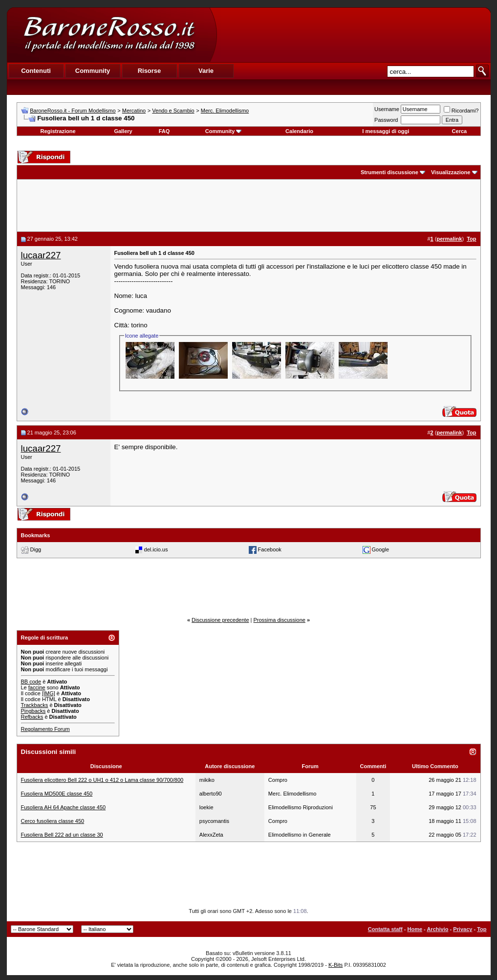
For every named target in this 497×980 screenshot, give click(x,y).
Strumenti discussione (389, 172)
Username (386, 109)
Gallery (123, 131)
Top (481, 929)
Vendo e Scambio (173, 111)
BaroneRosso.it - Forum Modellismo (72, 111)
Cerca (459, 131)
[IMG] (48, 693)
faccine (36, 687)
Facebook (269, 549)
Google (380, 549)
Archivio (437, 929)
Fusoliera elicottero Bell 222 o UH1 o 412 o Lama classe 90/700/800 (102, 780)
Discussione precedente (220, 620)
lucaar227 (41, 255)
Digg (36, 549)
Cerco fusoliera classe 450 (53, 821)
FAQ (164, 131)
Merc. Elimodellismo (225, 111)
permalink (449, 239)
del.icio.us (156, 549)
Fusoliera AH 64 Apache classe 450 (63, 807)
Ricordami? (461, 111)
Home (414, 929)
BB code (31, 681)
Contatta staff (385, 929)
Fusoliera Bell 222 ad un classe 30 (62, 835)
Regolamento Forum (45, 729)
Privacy (462, 929)
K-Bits (335, 965)
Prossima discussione (279, 620)
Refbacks (32, 717)
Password (386, 120)
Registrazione (58, 131)
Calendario (299, 131)
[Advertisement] (353, 34)
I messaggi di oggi (385, 131)
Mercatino (134, 111)
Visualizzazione (451, 172)
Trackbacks (34, 705)
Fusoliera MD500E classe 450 (57, 794)
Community (223, 131)
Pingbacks (33, 711)
